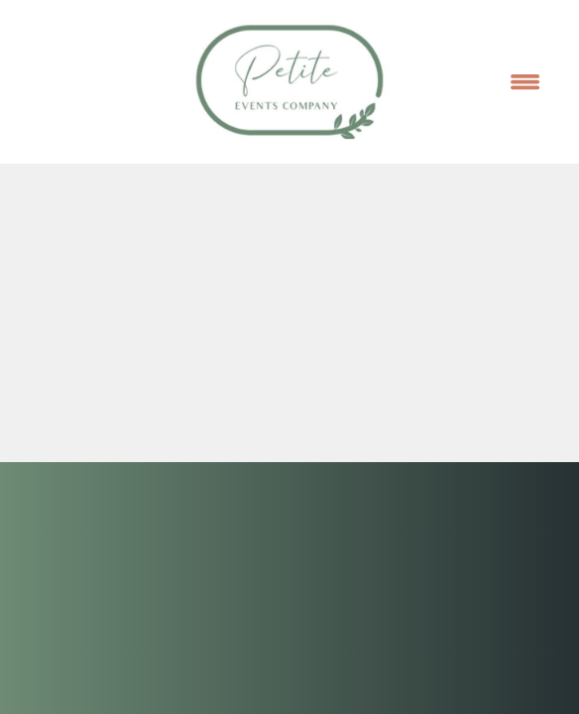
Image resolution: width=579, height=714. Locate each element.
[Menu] (525, 81)
